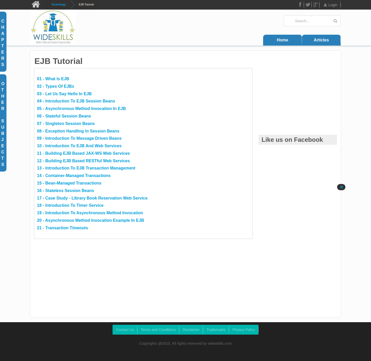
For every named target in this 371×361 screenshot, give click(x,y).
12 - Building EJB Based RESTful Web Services (83, 161)
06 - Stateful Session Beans (64, 116)
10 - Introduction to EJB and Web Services (79, 146)
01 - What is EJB (53, 79)
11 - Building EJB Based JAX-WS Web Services (83, 153)
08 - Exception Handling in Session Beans (78, 131)
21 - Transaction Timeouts (62, 228)
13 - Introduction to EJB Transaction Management (86, 168)
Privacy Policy (244, 330)
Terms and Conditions (158, 330)
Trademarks (216, 330)
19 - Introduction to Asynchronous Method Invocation (90, 213)
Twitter (308, 5)
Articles (321, 40)
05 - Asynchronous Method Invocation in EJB (81, 108)
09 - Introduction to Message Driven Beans (79, 138)
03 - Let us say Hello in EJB (64, 94)
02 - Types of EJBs (55, 86)
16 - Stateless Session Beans (65, 190)
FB (299, 5)
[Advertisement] (298, 101)
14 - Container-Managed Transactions (74, 175)
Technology (58, 4)
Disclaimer (191, 330)
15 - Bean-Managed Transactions (69, 183)
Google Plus (316, 5)
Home (282, 40)
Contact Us (125, 330)
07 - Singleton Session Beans (66, 123)
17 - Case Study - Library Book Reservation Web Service (92, 198)
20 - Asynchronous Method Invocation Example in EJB (90, 220)
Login (330, 5)
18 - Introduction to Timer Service (70, 205)
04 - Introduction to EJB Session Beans (76, 101)
